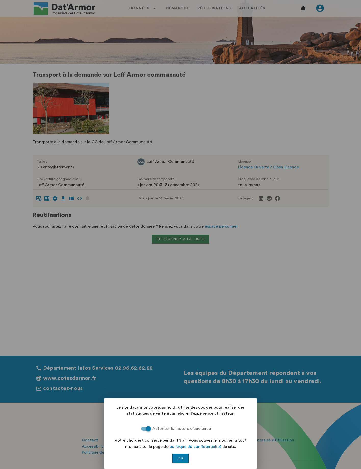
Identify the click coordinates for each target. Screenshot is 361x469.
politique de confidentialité (195, 447)
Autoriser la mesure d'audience (181, 429)
